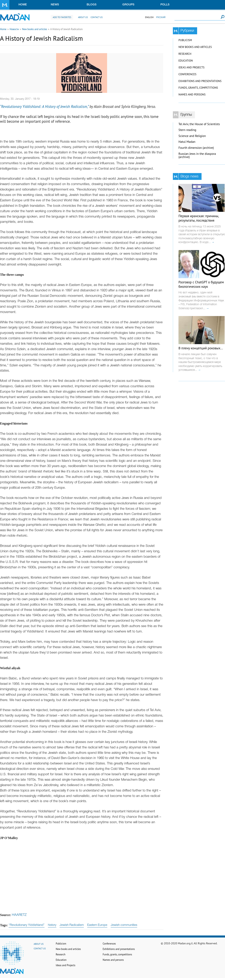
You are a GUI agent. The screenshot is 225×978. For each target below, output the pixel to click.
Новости (14, 29)
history (52, 925)
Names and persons (192, 94)
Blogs (91, 4)
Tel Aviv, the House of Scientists (199, 124)
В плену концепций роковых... (200, 348)
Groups (128, 4)
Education (185, 60)
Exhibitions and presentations (199, 81)
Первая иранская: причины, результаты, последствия (198, 218)
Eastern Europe (97, 925)
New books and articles (34, 29)
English (149, 17)
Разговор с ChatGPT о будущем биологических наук (201, 284)
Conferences (187, 74)
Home (22, 4)
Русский (160, 17)
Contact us (97, 17)
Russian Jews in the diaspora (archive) (197, 155)
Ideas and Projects (191, 67)
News (55, 4)
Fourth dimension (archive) (196, 147)
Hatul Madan (186, 141)
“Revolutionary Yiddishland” (27, 925)
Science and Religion (192, 136)
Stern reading (187, 130)
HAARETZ (19, 914)
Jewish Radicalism (72, 925)
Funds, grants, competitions (198, 87)
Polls (164, 4)
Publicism (185, 40)
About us (83, 17)
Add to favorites (62, 17)
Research (184, 54)
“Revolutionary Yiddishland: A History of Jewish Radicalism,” (44, 106)
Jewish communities (124, 925)
